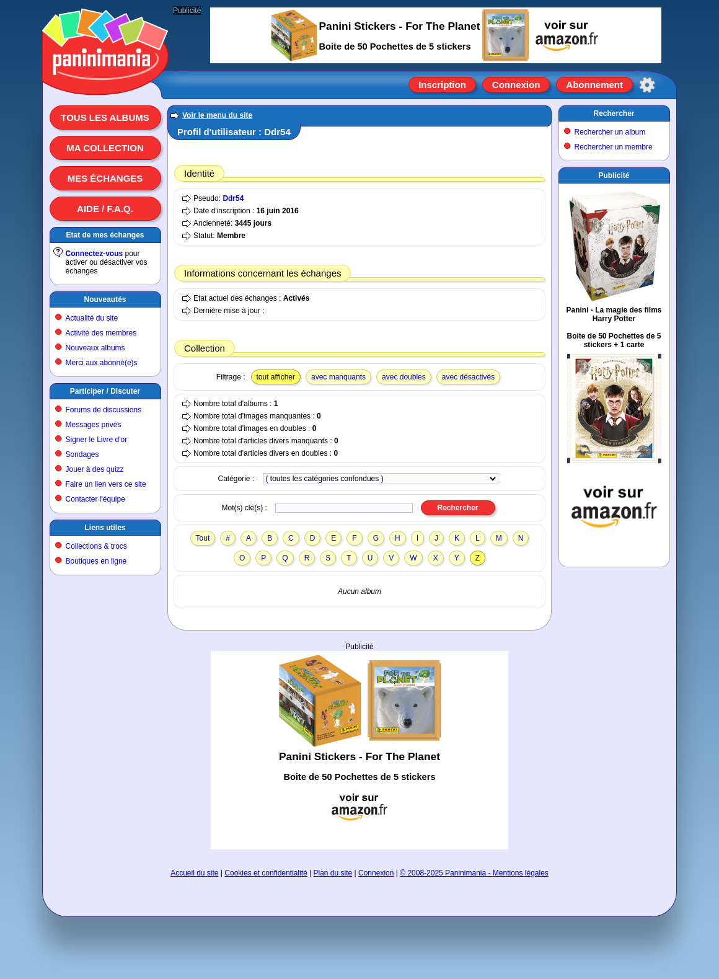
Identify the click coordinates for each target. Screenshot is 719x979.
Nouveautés (105, 299)
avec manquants (338, 377)
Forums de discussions (104, 409)
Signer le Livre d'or (97, 439)
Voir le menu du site (217, 115)
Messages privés (93, 424)
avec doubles (404, 377)
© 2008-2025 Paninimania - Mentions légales (474, 873)
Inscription (442, 84)
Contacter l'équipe (95, 499)
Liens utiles (104, 527)
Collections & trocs (96, 546)
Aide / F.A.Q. (105, 208)
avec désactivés (468, 377)
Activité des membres (101, 333)
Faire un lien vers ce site (106, 484)
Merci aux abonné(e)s (102, 362)
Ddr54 (233, 198)
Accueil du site (194, 873)
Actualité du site (92, 318)
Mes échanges (105, 178)
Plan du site (333, 873)
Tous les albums (105, 117)
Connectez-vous (94, 253)
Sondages (82, 454)
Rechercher (613, 113)
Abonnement (594, 84)
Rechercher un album (610, 132)
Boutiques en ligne (96, 561)
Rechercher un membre (614, 147)
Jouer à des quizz (95, 469)
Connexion (516, 84)
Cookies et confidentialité (265, 873)
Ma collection (104, 148)
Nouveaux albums (95, 347)
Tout (203, 538)
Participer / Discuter (105, 391)
